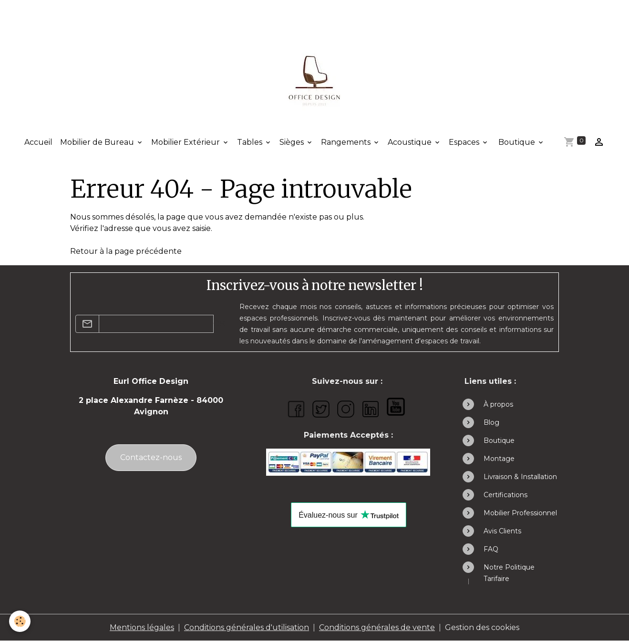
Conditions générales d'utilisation (246, 627)
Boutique (516, 142)
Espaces (465, 142)
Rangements (346, 142)
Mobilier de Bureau (98, 142)
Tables (250, 142)
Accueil (38, 142)
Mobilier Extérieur (186, 142)
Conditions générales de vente (377, 627)
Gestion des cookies (482, 627)
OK (219, 323)
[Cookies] (20, 621)
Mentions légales (142, 627)
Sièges (292, 142)
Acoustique (410, 142)
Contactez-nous (151, 457)
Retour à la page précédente (126, 251)
